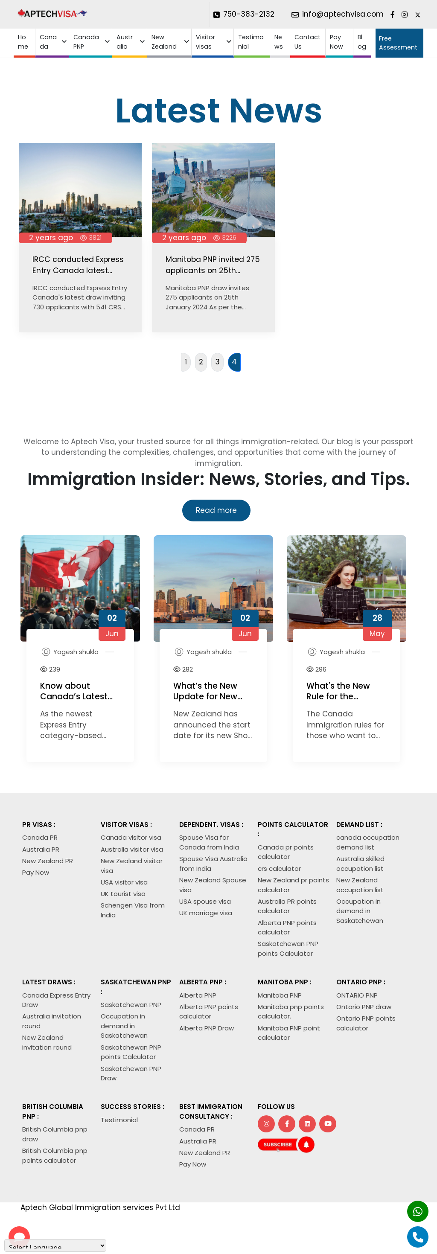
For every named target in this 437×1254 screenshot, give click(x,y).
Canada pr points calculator (286, 852)
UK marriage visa (205, 912)
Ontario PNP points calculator (366, 1023)
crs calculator (279, 868)
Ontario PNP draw (363, 1006)
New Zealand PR (47, 860)
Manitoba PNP (280, 995)
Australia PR (40, 849)
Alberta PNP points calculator (287, 927)
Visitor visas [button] (205, 41)
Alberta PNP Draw (206, 1028)
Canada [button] (48, 41)
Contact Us (307, 41)
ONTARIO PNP (357, 995)
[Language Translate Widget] (55, 1245)
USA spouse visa (205, 901)
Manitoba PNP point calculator (289, 1033)
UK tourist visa (123, 893)
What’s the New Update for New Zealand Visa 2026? (212, 696)
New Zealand (164, 41)
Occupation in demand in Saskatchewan (359, 911)
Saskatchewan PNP (131, 1004)
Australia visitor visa (132, 849)
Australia (125, 41)
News (278, 41)
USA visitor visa (124, 882)
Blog (362, 41)
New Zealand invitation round (47, 1042)
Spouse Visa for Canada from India (209, 842)
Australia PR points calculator (287, 906)
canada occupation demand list (367, 842)
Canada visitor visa (131, 837)
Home (23, 41)
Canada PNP (86, 41)
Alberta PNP (197, 995)
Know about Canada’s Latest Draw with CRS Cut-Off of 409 (74, 701)
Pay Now (336, 41)
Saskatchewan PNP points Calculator (288, 948)
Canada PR (40, 837)
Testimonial (251, 41)
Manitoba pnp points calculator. (291, 1011)
